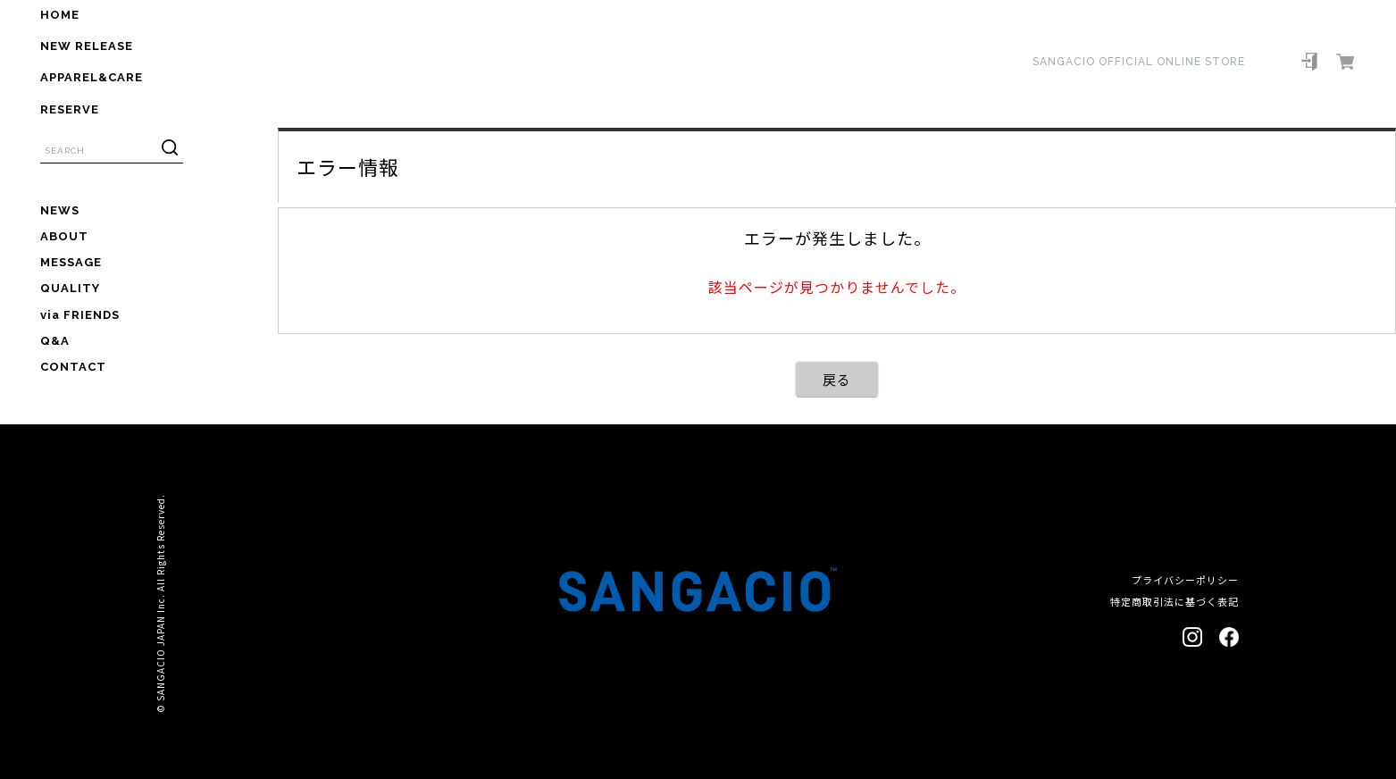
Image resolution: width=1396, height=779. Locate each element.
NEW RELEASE (86, 46)
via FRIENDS (80, 315)
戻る (837, 379)
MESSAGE (71, 262)
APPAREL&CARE (91, 77)
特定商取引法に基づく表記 (1174, 601)
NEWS (59, 210)
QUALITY (70, 288)
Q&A (55, 341)
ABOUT (64, 236)
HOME (59, 14)
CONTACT (73, 366)
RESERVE (69, 109)
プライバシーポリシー (1185, 580)
